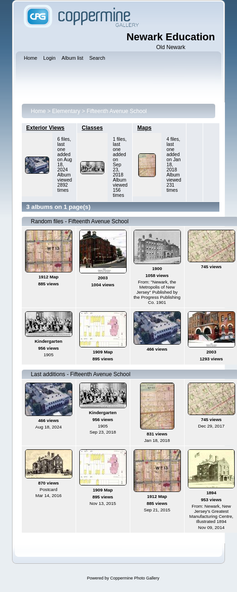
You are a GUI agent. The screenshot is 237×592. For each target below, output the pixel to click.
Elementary (66, 111)
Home (38, 111)
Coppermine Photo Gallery (134, 578)
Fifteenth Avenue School (117, 111)
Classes (92, 128)
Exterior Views (45, 128)
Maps (144, 128)
